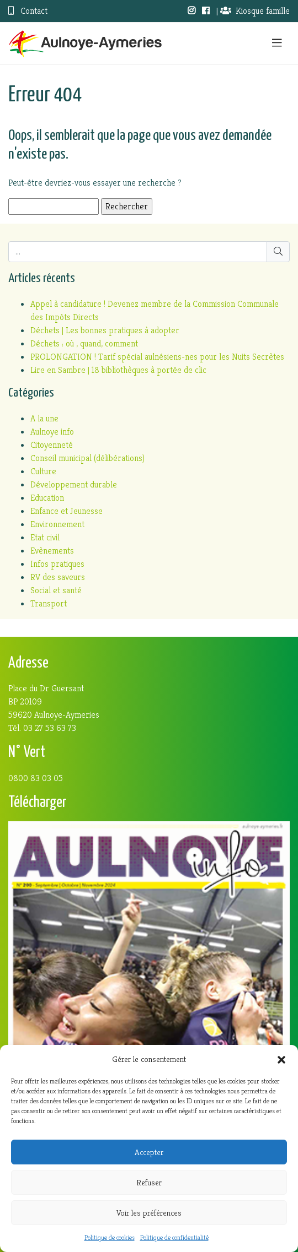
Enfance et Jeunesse (66, 511)
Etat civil (45, 537)
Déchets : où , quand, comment (84, 343)
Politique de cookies (109, 1237)
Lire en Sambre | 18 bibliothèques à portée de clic (118, 370)
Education (47, 497)
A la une (44, 418)
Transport (48, 603)
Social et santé (56, 590)
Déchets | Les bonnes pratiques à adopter (104, 330)
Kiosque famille (255, 11)
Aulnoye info (52, 431)
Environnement (57, 524)
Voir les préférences (149, 1212)
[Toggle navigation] (277, 43)
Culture (43, 471)
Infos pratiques (57, 564)
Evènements (52, 550)
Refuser (149, 1182)
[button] (281, 1059)
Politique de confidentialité (174, 1237)
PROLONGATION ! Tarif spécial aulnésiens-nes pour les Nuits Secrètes (157, 356)
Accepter (149, 1152)
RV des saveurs (57, 577)
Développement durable (73, 484)
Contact (27, 11)
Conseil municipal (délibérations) (87, 458)
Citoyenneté (51, 445)
